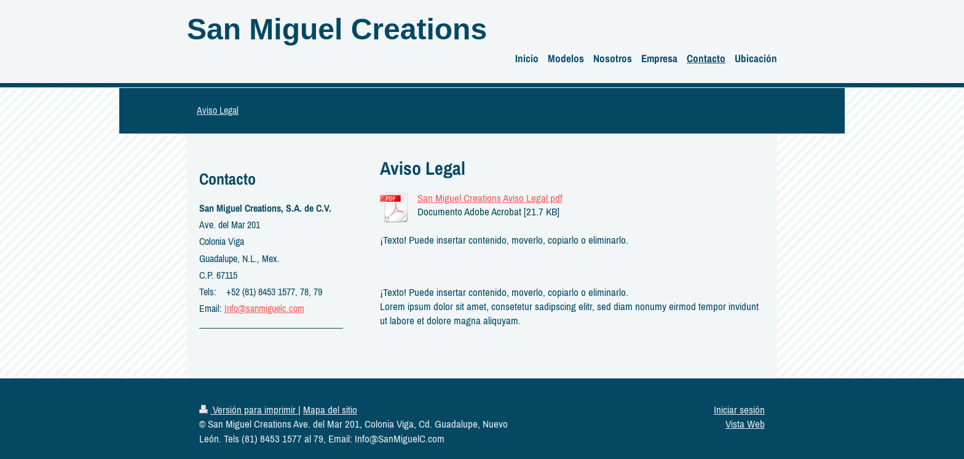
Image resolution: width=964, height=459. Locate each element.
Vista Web (745, 424)
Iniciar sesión (739, 410)
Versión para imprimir (248, 410)
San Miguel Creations (337, 29)
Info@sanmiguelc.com (264, 308)
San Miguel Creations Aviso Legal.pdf (490, 198)
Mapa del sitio (330, 410)
